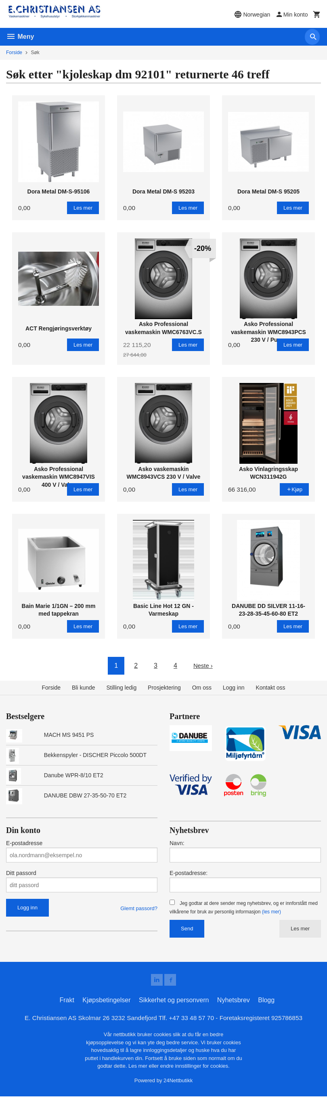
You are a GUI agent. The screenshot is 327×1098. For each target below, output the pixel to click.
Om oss (202, 687)
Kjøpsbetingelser (106, 1001)
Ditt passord (21, 873)
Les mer (300, 929)
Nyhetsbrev (233, 1001)
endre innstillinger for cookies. (195, 1067)
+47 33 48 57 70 (192, 1019)
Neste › (203, 665)
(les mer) (271, 912)
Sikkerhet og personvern (174, 1001)
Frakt (66, 1001)
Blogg (266, 1001)
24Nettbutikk (178, 1082)
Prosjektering (164, 687)
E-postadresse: (189, 873)
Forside (14, 52)
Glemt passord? (138, 908)
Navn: (177, 843)
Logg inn (234, 687)
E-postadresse (24, 843)
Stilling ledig (121, 687)
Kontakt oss (270, 687)
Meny (20, 36)
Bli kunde (83, 687)
